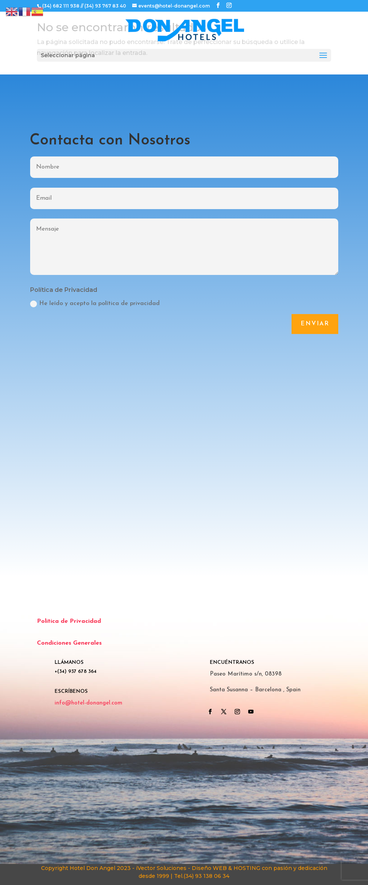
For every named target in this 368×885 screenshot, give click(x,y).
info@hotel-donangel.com (88, 703)
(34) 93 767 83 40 (105, 6)
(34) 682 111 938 (60, 6)
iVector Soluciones (161, 868)
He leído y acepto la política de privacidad (95, 304)
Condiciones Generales (69, 643)
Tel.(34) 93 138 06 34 (201, 876)
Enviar (315, 324)
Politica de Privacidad (69, 621)
